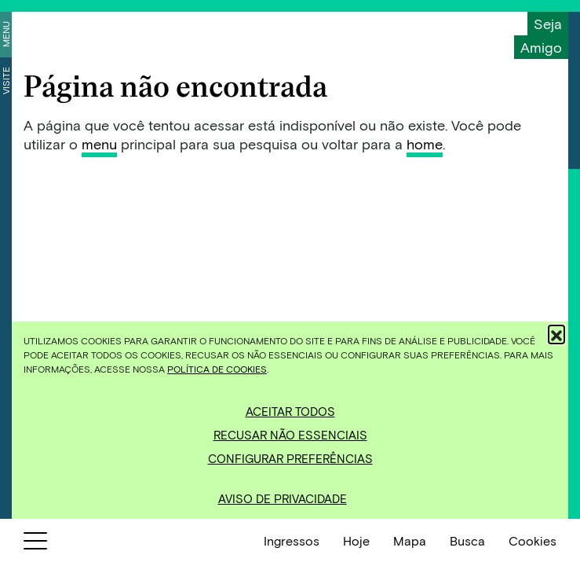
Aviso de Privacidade (282, 498)
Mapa (409, 540)
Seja (548, 23)
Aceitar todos (290, 411)
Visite (5, 80)
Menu (5, 34)
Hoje (356, 540)
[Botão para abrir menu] (35, 544)
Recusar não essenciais (290, 435)
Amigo (541, 47)
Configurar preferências (290, 458)
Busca (467, 540)
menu (99, 144)
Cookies (532, 540)
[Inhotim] (71, 33)
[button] (556, 333)
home (425, 144)
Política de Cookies (217, 368)
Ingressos (291, 540)
